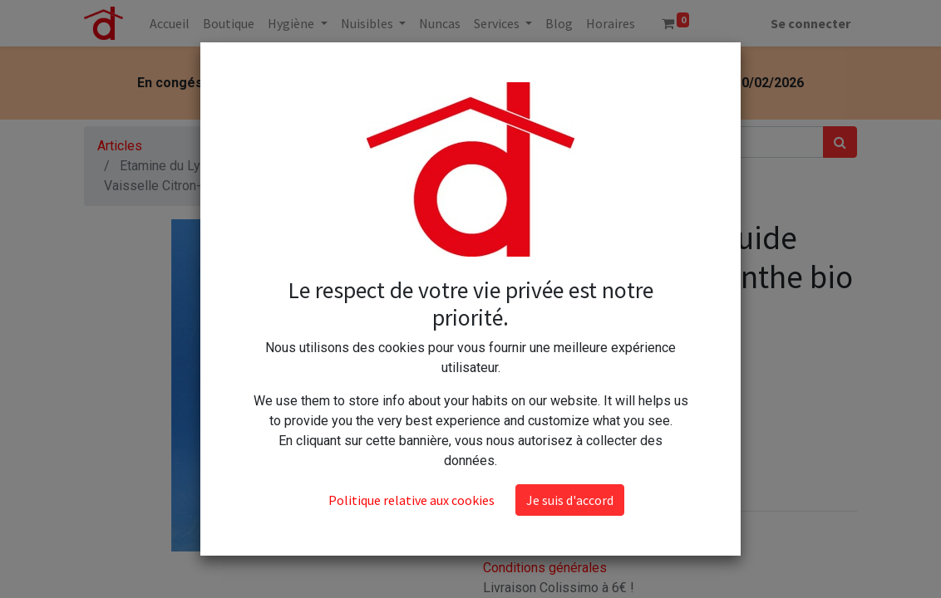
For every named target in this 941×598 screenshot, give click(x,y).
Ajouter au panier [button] (566, 444)
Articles (119, 146)
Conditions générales (545, 568)
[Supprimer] (499, 395)
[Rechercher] (840, 142)
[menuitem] (169, 23)
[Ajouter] (571, 395)
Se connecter (810, 23)
